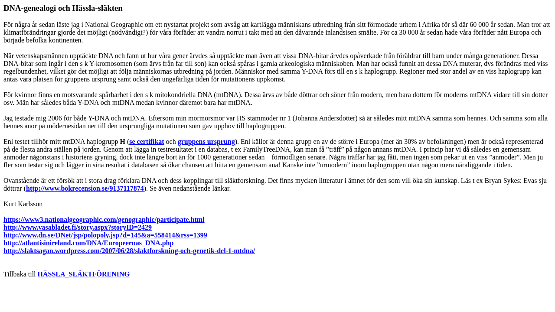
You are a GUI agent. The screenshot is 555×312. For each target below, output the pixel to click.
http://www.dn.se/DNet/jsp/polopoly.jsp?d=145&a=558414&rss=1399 (105, 235)
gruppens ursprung (206, 141)
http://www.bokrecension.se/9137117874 (85, 188)
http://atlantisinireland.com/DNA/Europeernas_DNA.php (88, 243)
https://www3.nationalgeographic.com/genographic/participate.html (104, 219)
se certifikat (146, 141)
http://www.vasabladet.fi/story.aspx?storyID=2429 (77, 227)
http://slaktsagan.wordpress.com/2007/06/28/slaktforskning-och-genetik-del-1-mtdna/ (129, 250)
